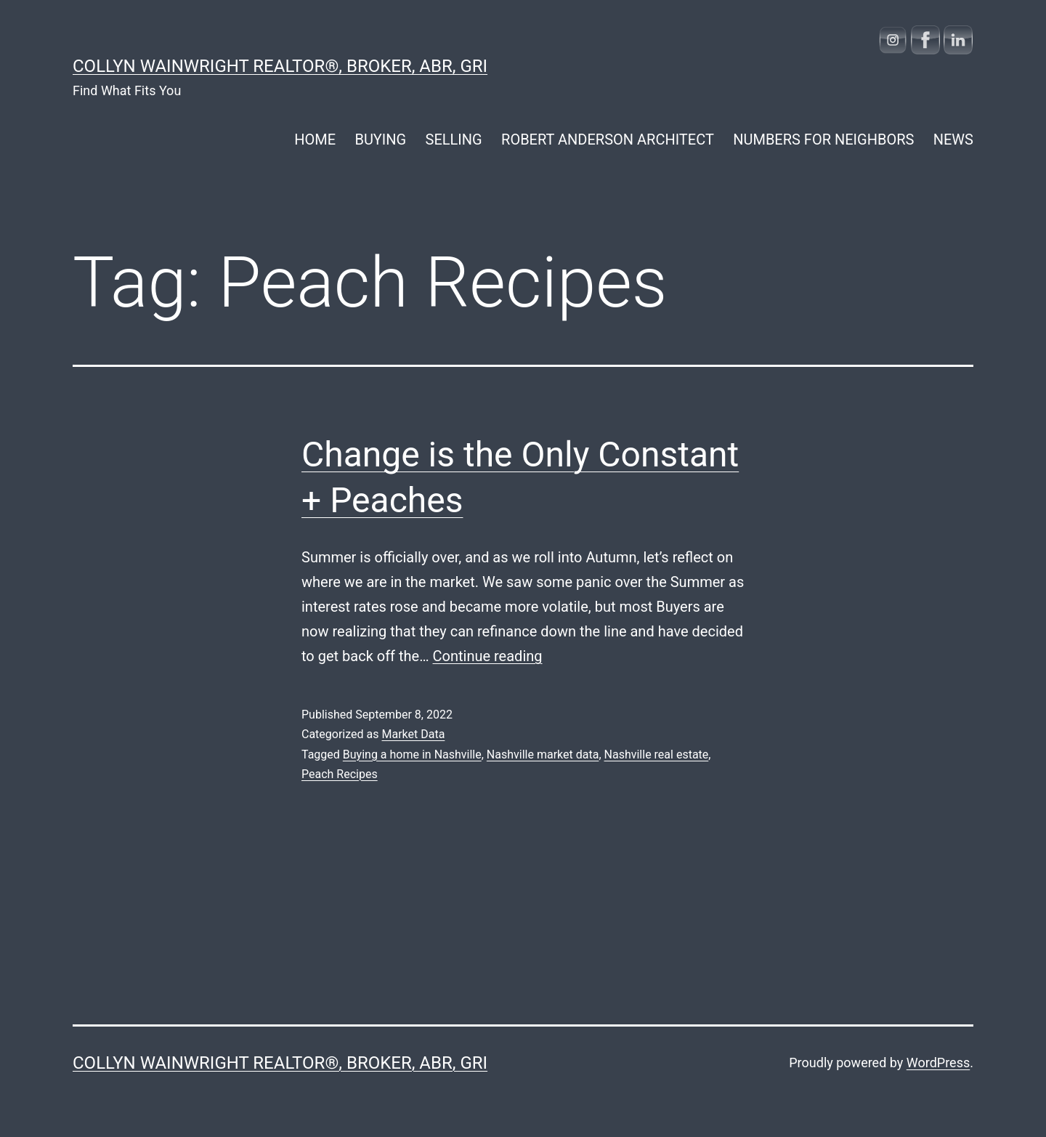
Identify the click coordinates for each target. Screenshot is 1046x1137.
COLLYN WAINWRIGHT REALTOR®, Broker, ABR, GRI (280, 66)
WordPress (938, 1062)
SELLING (454, 139)
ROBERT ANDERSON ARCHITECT (607, 139)
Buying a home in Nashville (412, 754)
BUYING (380, 139)
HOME (315, 139)
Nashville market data (543, 754)
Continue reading (488, 656)
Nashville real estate (656, 754)
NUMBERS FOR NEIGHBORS (823, 139)
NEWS (953, 139)
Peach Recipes (339, 774)
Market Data (413, 734)
